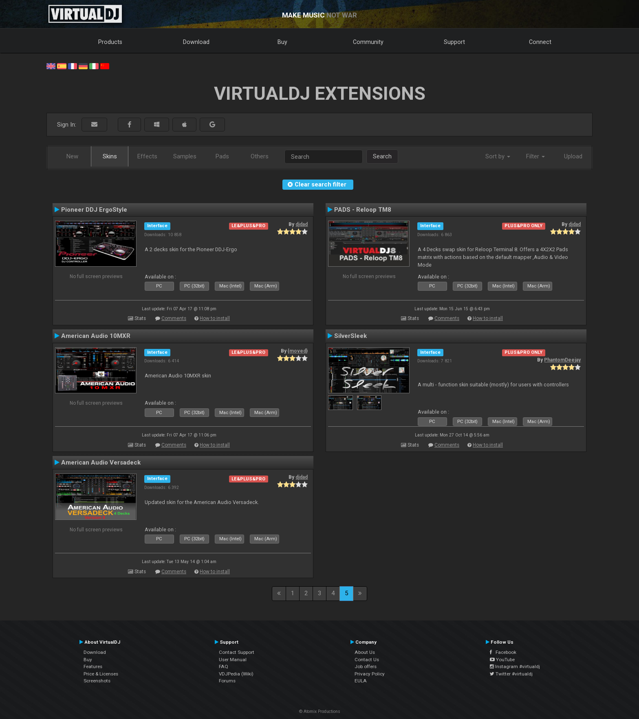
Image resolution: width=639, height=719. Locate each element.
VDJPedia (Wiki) (236, 674)
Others (260, 156)
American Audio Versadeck (101, 462)
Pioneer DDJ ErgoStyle (94, 209)
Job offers (366, 666)
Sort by (497, 156)
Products (110, 42)
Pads (222, 156)
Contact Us (367, 659)
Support (454, 42)
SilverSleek (350, 336)
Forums (227, 681)
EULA (361, 681)
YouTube (502, 659)
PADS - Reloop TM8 (362, 209)
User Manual (233, 659)
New (72, 156)
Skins (110, 156)
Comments (173, 318)
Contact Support (236, 652)
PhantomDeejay (562, 360)
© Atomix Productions (319, 711)
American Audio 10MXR (95, 336)
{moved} (298, 351)
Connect (540, 42)
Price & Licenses (101, 674)
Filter (535, 156)
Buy (282, 42)
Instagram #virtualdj (515, 666)
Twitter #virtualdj (511, 674)
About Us (365, 652)
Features (93, 666)
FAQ (223, 666)
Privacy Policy (370, 674)
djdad (301, 224)
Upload (573, 156)
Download (196, 42)
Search (382, 156)
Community (368, 42)
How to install (215, 318)
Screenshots (97, 681)
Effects (147, 156)
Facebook (503, 652)
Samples (184, 156)
